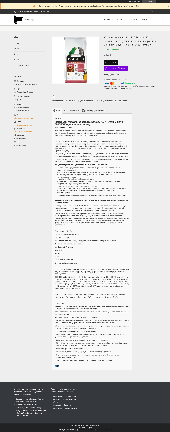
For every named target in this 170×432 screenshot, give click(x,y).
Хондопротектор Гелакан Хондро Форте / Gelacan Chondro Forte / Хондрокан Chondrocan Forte (31, 413)
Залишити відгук (152, 11)
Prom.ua (96, 425)
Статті (16, 54)
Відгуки (145, 20)
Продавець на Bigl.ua (85, 428)
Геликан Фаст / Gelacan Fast (26, 404)
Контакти (133, 20)
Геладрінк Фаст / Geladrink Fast (64, 396)
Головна (107, 20)
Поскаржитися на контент (86, 430)
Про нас (17, 60)
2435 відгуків (136, 1)
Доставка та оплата (21, 65)
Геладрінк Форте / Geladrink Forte (65, 408)
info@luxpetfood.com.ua (23, 125)
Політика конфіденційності (105, 430)
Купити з (118, 68)
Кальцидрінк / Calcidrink (62, 405)
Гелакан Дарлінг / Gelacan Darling (28, 408)
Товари (119, 20)
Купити (113, 62)
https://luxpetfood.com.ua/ (23, 118)
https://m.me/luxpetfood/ (23, 132)
